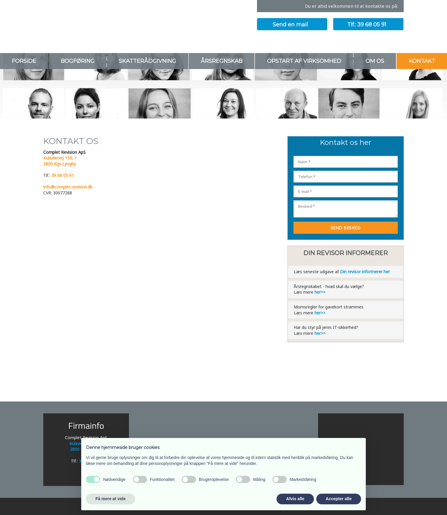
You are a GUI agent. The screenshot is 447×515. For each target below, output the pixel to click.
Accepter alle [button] (339, 498)
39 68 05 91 (62, 175)
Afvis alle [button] (295, 498)
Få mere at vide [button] (110, 498)
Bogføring (78, 61)
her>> (320, 292)
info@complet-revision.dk (67, 187)
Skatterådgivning (147, 61)
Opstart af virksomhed (304, 61)
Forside (24, 61)
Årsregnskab (221, 61)
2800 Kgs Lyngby (59, 164)
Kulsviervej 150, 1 (60, 158)
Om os (374, 61)
